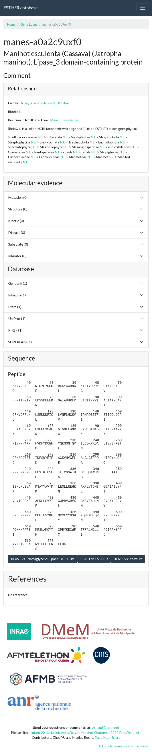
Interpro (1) (17, 295)
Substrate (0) (18, 244)
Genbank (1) (17, 283)
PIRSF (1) (15, 330)
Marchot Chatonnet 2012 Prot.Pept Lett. (111, 733)
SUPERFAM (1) (20, 342)
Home (11, 24)
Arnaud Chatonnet (105, 727)
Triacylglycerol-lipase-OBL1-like (44, 103)
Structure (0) (17, 209)
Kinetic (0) (16, 221)
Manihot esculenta (64, 120)
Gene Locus (29, 24)
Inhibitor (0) (17, 256)
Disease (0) (16, 232)
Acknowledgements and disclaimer (124, 746)
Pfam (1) (14, 307)
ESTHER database (21, 7)
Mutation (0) (18, 197)
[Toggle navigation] (142, 8)
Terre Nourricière (107, 737)
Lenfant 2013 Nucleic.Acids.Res (52, 733)
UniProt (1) (16, 318)
